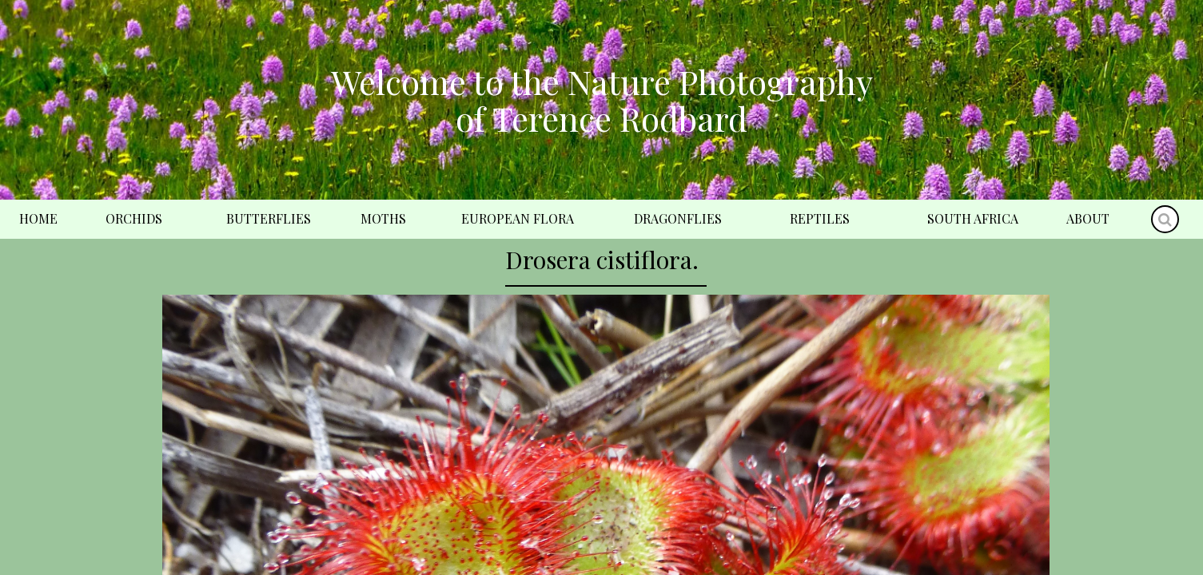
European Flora (517, 218)
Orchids (134, 218)
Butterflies (268, 218)
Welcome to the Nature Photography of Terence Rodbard (602, 100)
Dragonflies (678, 218)
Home (38, 218)
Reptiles (820, 218)
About (1087, 218)
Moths (383, 218)
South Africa (972, 218)
